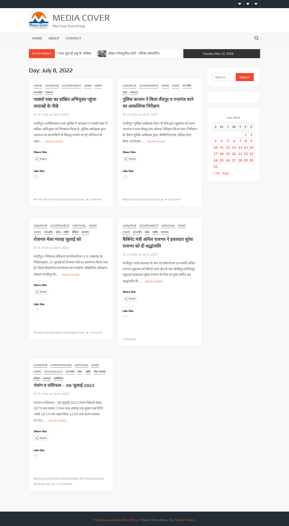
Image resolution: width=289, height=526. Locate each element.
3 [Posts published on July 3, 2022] (215, 141)
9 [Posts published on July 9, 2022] (251, 141)
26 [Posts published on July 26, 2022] (228, 160)
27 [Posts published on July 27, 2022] (234, 160)
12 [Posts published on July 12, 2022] (228, 147)
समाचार (49, 92)
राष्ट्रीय (66, 231)
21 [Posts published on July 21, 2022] (240, 154)
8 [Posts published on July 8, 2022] (246, 141)
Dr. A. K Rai (41, 114)
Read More (54, 140)
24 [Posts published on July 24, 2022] (216, 160)
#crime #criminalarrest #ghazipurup (59, 198)
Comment (95, 198)
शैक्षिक (75, 231)
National (79, 224)
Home (37, 38)
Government (71, 85)
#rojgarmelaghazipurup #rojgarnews (59, 331)
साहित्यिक (58, 377)
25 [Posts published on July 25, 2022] (222, 160)
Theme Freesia (185, 518)
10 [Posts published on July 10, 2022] (216, 147)
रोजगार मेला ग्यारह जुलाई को (57, 238)
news (88, 85)
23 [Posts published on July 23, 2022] (251, 154)
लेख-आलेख (99, 370)
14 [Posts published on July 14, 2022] (240, 147)
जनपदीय (38, 92)
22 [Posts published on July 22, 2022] (246, 154)
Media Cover (81, 17)
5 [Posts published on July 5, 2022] (228, 141)
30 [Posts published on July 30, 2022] (251, 160)
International (61, 363)
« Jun (216, 173)
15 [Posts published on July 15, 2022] (246, 147)
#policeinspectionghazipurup (143, 198)
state (175, 85)
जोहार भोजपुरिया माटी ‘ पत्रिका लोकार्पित (134, 53)
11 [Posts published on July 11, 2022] (222, 147)
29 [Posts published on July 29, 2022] (246, 160)
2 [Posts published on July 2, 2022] (251, 135)
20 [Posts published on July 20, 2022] (234, 154)
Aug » (226, 173)
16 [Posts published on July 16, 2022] (251, 147)
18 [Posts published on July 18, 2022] (222, 154)
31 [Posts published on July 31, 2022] (216, 167)
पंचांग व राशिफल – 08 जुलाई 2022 (64, 383)
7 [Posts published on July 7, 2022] (240, 141)
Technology (53, 370)
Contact (73, 38)
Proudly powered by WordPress (115, 518)
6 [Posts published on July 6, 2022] (234, 141)
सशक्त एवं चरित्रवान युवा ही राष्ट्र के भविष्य (66, 53)
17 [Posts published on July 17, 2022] (216, 154)
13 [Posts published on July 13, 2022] (234, 147)
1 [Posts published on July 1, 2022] (246, 135)
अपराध (98, 85)
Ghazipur (52, 85)
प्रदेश (125, 92)
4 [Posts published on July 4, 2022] (222, 141)
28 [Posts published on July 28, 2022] (240, 160)
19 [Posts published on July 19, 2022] (228, 154)
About (54, 38)
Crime (38, 85)
